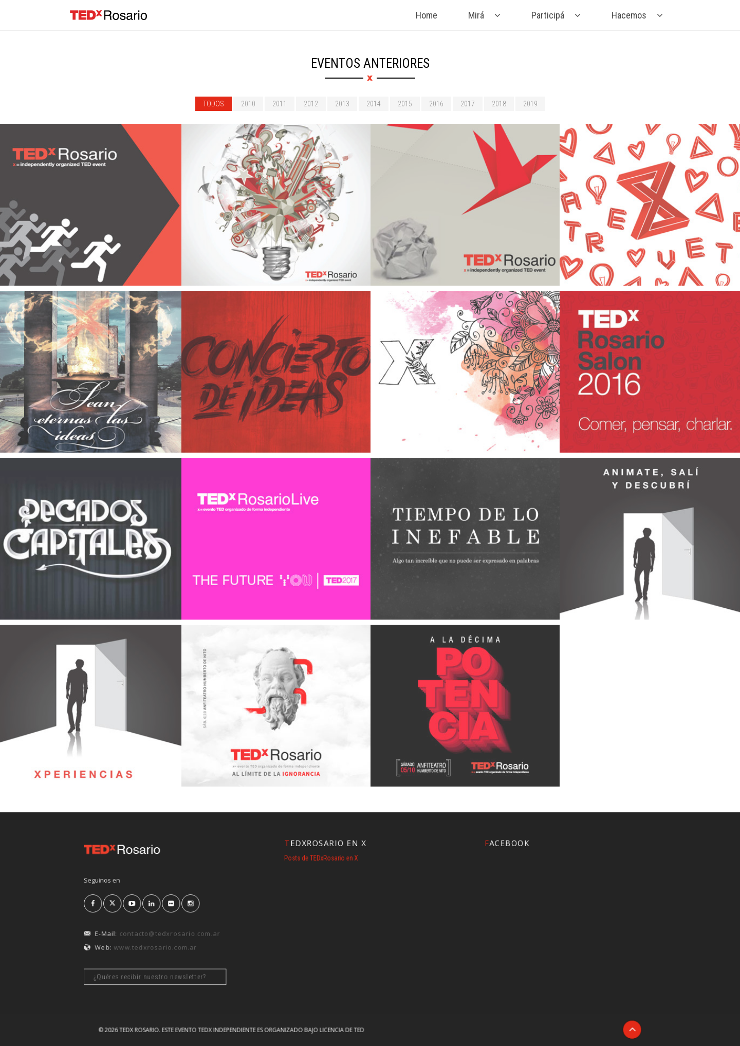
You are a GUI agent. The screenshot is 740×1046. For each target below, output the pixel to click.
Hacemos (629, 15)
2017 (467, 104)
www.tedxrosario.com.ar (159, 936)
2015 (405, 104)
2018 (499, 104)
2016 (436, 104)
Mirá (476, 15)
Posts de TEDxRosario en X (336, 855)
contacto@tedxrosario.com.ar (169, 927)
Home (426, 15)
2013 (342, 104)
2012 (311, 104)
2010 (248, 104)
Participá (547, 15)
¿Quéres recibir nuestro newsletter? (159, 956)
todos (213, 104)
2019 (530, 104)
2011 (279, 104)
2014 (373, 104)
